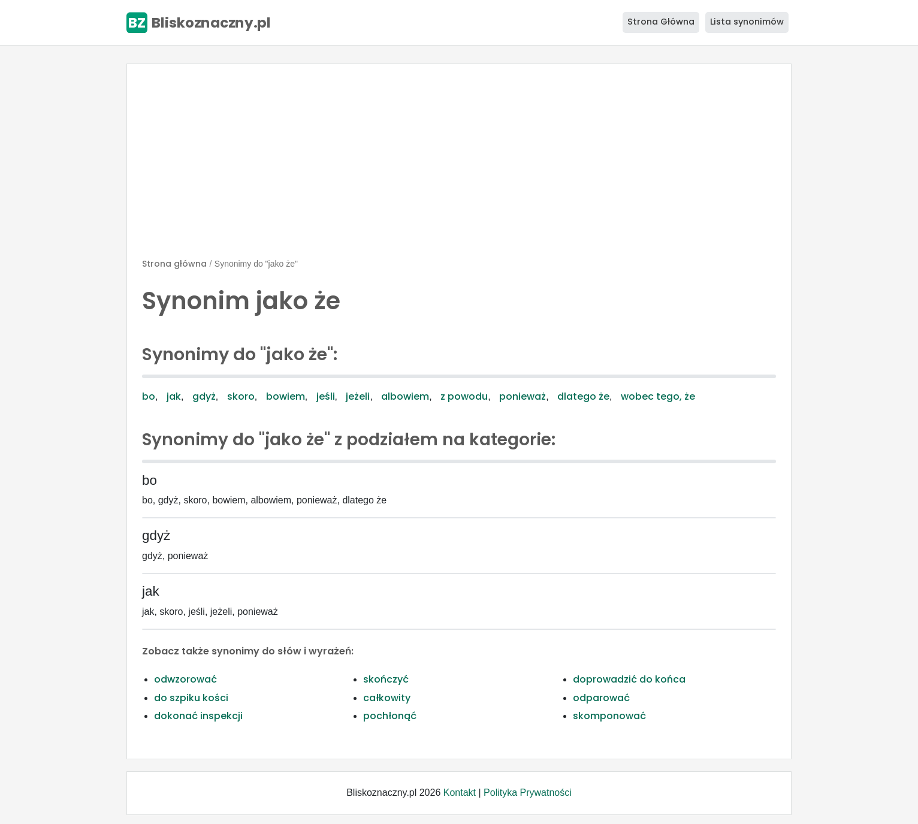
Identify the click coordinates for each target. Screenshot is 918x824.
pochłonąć (389, 716)
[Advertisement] (459, 166)
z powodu (464, 396)
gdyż (204, 396)
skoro (241, 396)
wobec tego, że (658, 396)
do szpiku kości (191, 698)
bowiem (285, 396)
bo (148, 396)
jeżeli (358, 396)
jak (174, 396)
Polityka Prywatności (528, 792)
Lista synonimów (747, 22)
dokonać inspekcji (198, 716)
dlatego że (583, 396)
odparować (601, 698)
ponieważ (522, 396)
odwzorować (185, 679)
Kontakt (459, 792)
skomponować (609, 716)
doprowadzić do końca (629, 679)
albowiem (405, 396)
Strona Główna (660, 22)
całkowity (386, 698)
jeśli (325, 396)
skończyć (386, 679)
